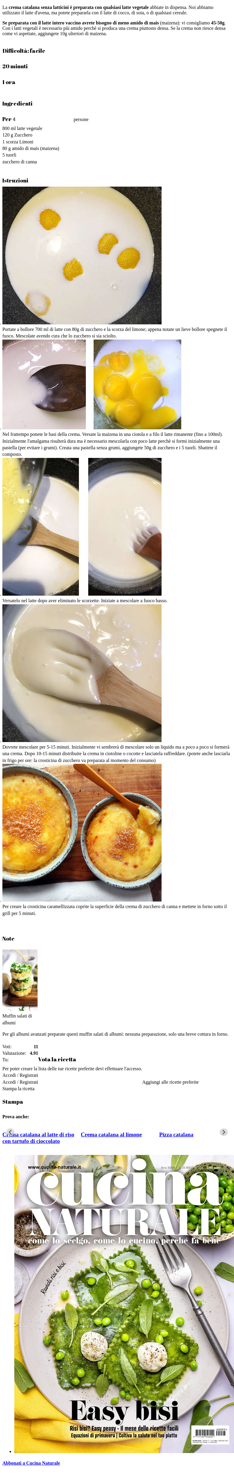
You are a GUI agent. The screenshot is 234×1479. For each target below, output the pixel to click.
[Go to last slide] (10, 1132)
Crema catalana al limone (111, 1134)
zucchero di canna (19, 161)
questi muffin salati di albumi (94, 1034)
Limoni (26, 141)
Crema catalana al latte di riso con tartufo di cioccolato (38, 1137)
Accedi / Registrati (20, 1075)
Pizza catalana (176, 1134)
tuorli (11, 154)
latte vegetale (29, 128)
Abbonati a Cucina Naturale (31, 1463)
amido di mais (25, 148)
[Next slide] (224, 1132)
